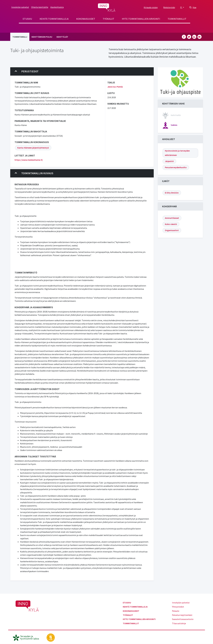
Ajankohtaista (57, 7)
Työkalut (108, 18)
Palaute (175, 611)
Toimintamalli (19, 36)
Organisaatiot (172, 230)
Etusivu (27, 18)
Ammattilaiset (172, 218)
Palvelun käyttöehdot (182, 615)
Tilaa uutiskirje (179, 623)
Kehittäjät (62, 36)
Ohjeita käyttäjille (39, 7)
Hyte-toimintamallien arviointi (141, 18)
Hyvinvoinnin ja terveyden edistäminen (177, 152)
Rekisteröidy (169, 7)
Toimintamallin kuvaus (34, 173)
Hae (194, 7)
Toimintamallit (177, 18)
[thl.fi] (27, 637)
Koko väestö (171, 224)
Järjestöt (169, 161)
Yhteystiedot (178, 606)
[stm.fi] (50, 637)
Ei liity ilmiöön (172, 192)
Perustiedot (27, 71)
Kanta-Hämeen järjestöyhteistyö (33, 147)
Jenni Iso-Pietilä (115, 86)
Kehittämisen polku (42, 36)
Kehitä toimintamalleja (54, 18)
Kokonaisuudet (85, 18)
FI (181, 7)
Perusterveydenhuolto (176, 167)
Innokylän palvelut (20, 7)
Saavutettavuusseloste (182, 619)
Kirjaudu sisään (151, 7)
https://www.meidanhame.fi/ (29, 159)
